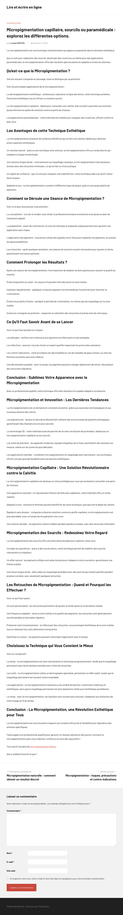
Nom (9, 853)
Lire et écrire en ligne (25, 7)
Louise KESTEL (17, 43)
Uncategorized (14, 23)
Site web (11, 870)
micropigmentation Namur (43, 746)
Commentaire (14, 810)
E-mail (10, 862)
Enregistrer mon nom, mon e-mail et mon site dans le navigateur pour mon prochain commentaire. (57, 878)
